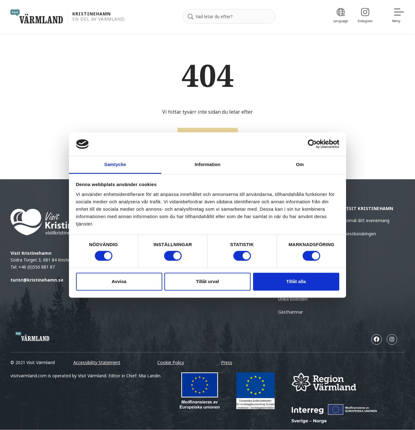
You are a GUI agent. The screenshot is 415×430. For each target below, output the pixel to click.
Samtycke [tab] (115, 164)
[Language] (340, 16)
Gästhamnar (290, 312)
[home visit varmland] (36, 16)
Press (226, 362)
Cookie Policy (170, 362)
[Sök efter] (229, 16)
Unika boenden (293, 299)
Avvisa (119, 281)
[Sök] (190, 16)
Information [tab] (207, 164)
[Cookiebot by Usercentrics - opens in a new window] (312, 144)
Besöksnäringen (360, 234)
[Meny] (398, 16)
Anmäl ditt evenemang (366, 220)
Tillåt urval (207, 281)
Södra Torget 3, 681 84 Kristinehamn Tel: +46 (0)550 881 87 (66, 239)
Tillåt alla (296, 281)
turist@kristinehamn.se (36, 280)
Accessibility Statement (96, 362)
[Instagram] (365, 16)
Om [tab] (300, 164)
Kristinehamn (91, 14)
